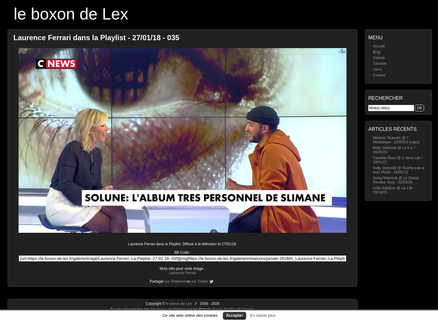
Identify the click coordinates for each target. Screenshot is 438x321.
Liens (377, 69)
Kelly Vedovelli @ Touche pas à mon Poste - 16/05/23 (398, 170)
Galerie (379, 58)
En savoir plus (263, 315)
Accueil (379, 46)
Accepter (234, 315)
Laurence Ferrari (182, 273)
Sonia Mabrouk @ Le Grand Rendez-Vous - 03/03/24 (396, 180)
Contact (379, 75)
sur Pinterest (175, 281)
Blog (376, 52)
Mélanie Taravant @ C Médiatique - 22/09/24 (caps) (396, 140)
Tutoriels (380, 63)
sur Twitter (199, 281)
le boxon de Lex (71, 14)
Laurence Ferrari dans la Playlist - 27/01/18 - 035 (96, 37)
